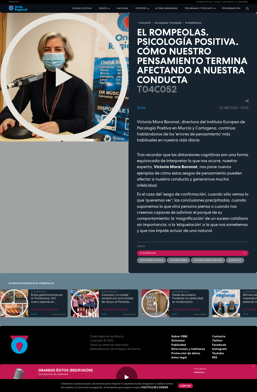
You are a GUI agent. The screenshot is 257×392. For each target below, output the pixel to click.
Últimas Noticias (204, 2)
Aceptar (185, 385)
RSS (214, 357)
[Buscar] (246, 8)
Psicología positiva (151, 260)
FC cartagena (241, 2)
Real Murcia (228, 2)
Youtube (218, 353)
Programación (231, 8)
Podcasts (145, 22)
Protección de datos (185, 353)
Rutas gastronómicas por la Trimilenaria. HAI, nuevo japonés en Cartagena (47, 298)
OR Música (200, 372)
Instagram (219, 349)
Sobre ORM (179, 336)
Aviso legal (179, 357)
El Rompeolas (193, 253)
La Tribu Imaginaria (166, 8)
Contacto (218, 336)
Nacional (122, 8)
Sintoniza (178, 340)
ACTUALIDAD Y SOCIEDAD (168, 22)
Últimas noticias (82, 8)
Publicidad (178, 345)
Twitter (217, 340)
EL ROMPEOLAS (193, 22)
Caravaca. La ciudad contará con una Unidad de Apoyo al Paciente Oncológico (117, 298)
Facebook (219, 345)
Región (103, 8)
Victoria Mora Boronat (208, 260)
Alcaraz (217, 2)
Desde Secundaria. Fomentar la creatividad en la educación (187, 298)
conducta (235, 260)
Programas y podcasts (199, 8)
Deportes (140, 8)
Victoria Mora (178, 260)
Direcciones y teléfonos (188, 349)
